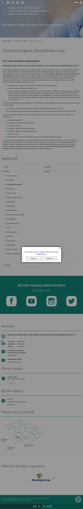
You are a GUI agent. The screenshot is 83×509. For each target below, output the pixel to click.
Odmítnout (49, 258)
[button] (78, 2)
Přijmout (33, 258)
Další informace (41, 254)
